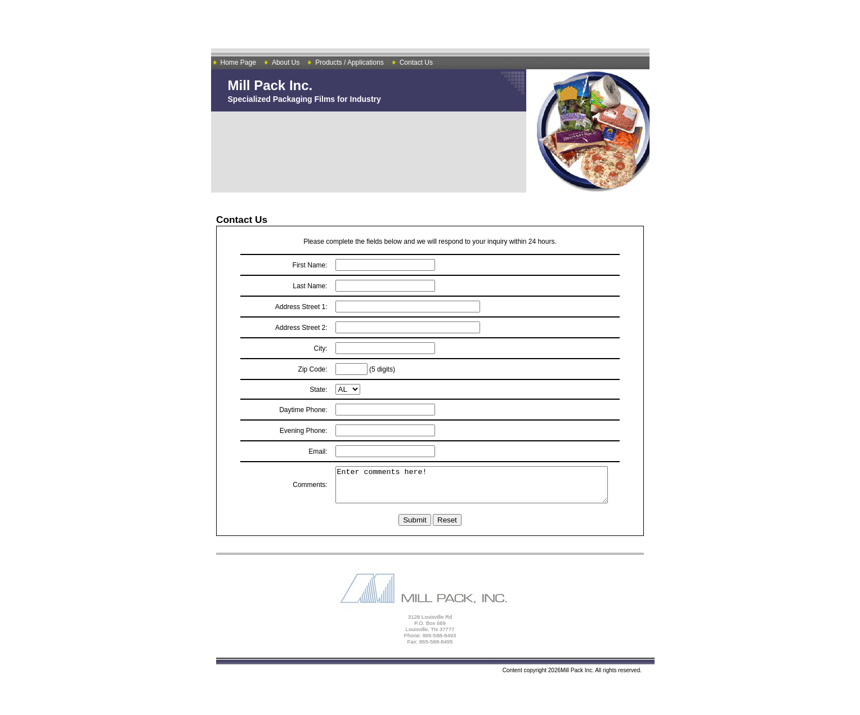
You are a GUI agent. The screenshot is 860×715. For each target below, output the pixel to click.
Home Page (238, 62)
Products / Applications (349, 62)
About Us (285, 62)
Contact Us (416, 62)
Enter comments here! (467, 488)
